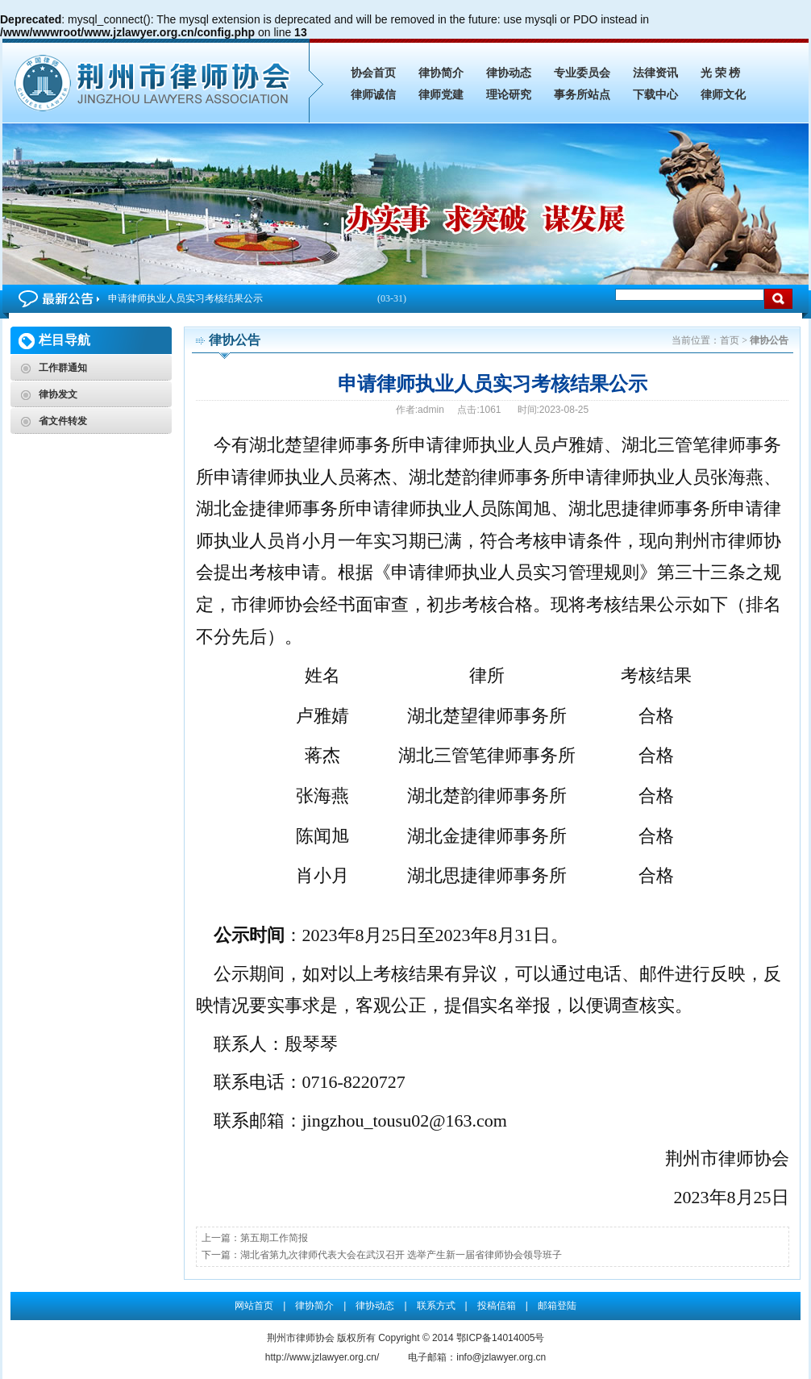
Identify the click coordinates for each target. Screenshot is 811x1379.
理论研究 (508, 95)
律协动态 (508, 73)
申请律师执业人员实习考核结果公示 (257, 299)
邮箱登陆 (557, 1305)
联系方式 (436, 1305)
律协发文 (58, 394)
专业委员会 (582, 73)
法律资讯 (655, 73)
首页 (729, 340)
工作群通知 (63, 367)
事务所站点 (582, 95)
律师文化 (723, 95)
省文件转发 (63, 421)
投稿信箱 (496, 1305)
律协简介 (441, 73)
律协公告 (769, 340)
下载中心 (655, 95)
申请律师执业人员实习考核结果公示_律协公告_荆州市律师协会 (155, 81)
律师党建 (441, 95)
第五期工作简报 (274, 1238)
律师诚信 (373, 95)
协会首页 (373, 73)
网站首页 (254, 1305)
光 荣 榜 (720, 73)
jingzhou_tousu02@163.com (404, 1120)
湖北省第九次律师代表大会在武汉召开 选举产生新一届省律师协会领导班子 (401, 1254)
